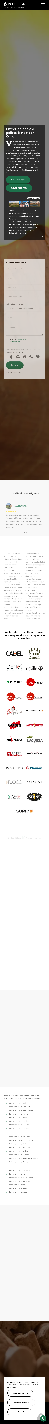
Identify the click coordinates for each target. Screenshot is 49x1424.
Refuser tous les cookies (21, 1402)
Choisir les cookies (19, 1412)
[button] (43, 1418)
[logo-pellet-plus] (20, 5)
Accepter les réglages (20, 1393)
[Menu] (41, 5)
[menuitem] (41, 5)
